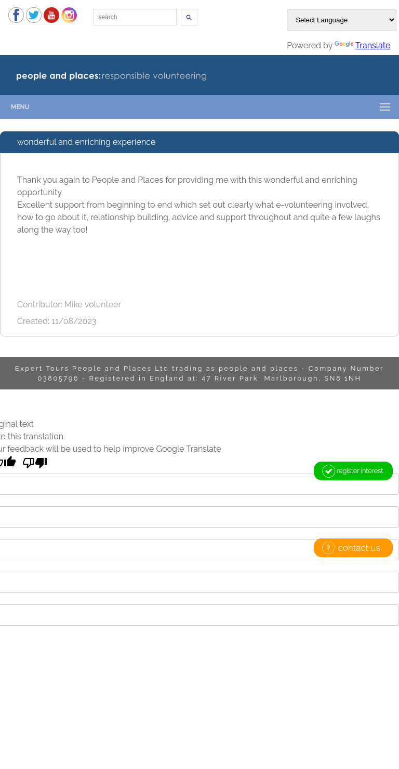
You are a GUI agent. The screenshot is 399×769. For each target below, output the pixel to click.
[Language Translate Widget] (341, 20)
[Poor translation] (34, 462)
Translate (362, 45)
